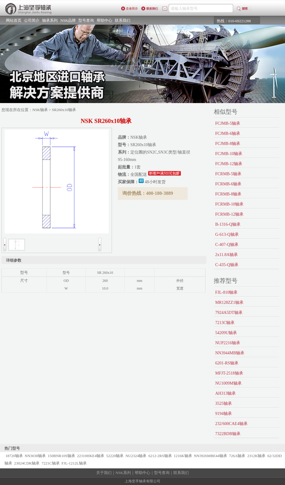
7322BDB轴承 (227, 434)
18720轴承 (14, 456)
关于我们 (104, 472)
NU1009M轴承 (228, 383)
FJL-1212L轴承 (74, 463)
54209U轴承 (226, 333)
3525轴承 (223, 403)
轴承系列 (50, 20)
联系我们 (122, 20)
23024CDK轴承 (27, 463)
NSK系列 (123, 472)
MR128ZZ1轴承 (229, 302)
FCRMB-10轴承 (229, 204)
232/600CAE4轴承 (231, 423)
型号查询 (86, 20)
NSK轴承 (40, 110)
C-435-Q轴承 (226, 265)
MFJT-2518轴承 (229, 373)
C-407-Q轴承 (226, 244)
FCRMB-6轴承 (228, 184)
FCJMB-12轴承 (228, 164)
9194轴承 (223, 413)
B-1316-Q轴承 (227, 224)
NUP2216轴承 (227, 343)
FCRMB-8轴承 (228, 194)
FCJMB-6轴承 (227, 133)
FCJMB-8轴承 (227, 143)
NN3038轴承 (35, 456)
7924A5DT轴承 (229, 312)
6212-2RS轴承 (160, 456)
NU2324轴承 (136, 456)
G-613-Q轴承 (227, 234)
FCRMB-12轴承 (229, 214)
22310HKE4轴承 (90, 456)
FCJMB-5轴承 (227, 123)
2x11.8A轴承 (226, 254)
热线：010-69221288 (234, 21)
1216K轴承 (183, 456)
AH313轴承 (225, 393)
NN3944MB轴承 (229, 353)
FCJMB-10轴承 (228, 153)
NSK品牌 (68, 20)
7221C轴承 (51, 463)
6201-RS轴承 (226, 363)
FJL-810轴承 (226, 292)
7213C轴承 (225, 322)
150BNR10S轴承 (61, 456)
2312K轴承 (256, 456)
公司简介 (31, 20)
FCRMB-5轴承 (228, 174)
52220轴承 (115, 456)
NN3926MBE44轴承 (210, 456)
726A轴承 (237, 456)
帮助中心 (104, 20)
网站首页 (13, 20)
